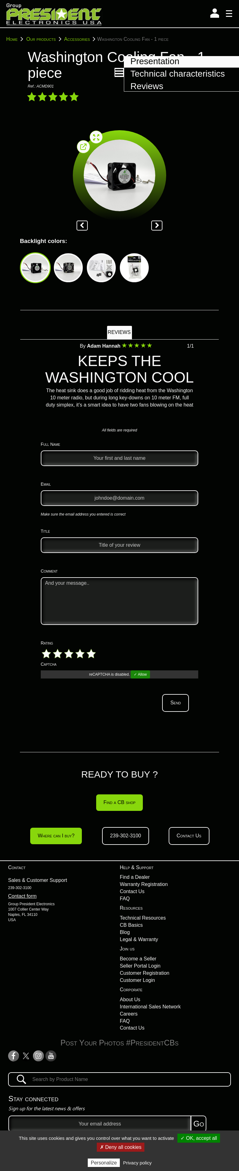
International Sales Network (150, 1006)
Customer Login (137, 980)
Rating (47, 642)
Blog (125, 932)
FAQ (125, 898)
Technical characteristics (177, 74)
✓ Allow (140, 674)
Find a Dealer (135, 877)
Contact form (22, 896)
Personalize (104, 1162)
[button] (119, 72)
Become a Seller (138, 958)
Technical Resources (143, 918)
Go (198, 1123)
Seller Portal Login (140, 966)
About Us (130, 999)
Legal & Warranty (139, 939)
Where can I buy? (56, 835)
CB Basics (131, 925)
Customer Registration (144, 973)
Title (45, 531)
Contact (17, 867)
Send (175, 702)
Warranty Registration (144, 884)
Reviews (119, 332)
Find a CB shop (120, 802)
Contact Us (189, 835)
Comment (49, 571)
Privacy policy (137, 1162)
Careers (129, 1013)
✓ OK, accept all (198, 1138)
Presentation (154, 61)
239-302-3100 (125, 835)
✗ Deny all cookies (121, 1147)
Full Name (50, 444)
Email (46, 484)
